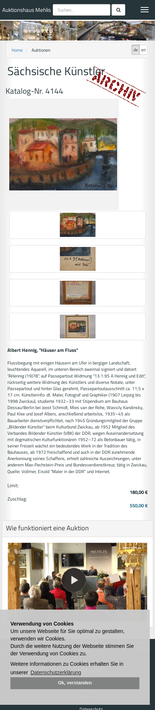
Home (17, 50)
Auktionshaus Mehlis (26, 10)
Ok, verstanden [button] (75, 682)
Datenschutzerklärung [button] (55, 672)
